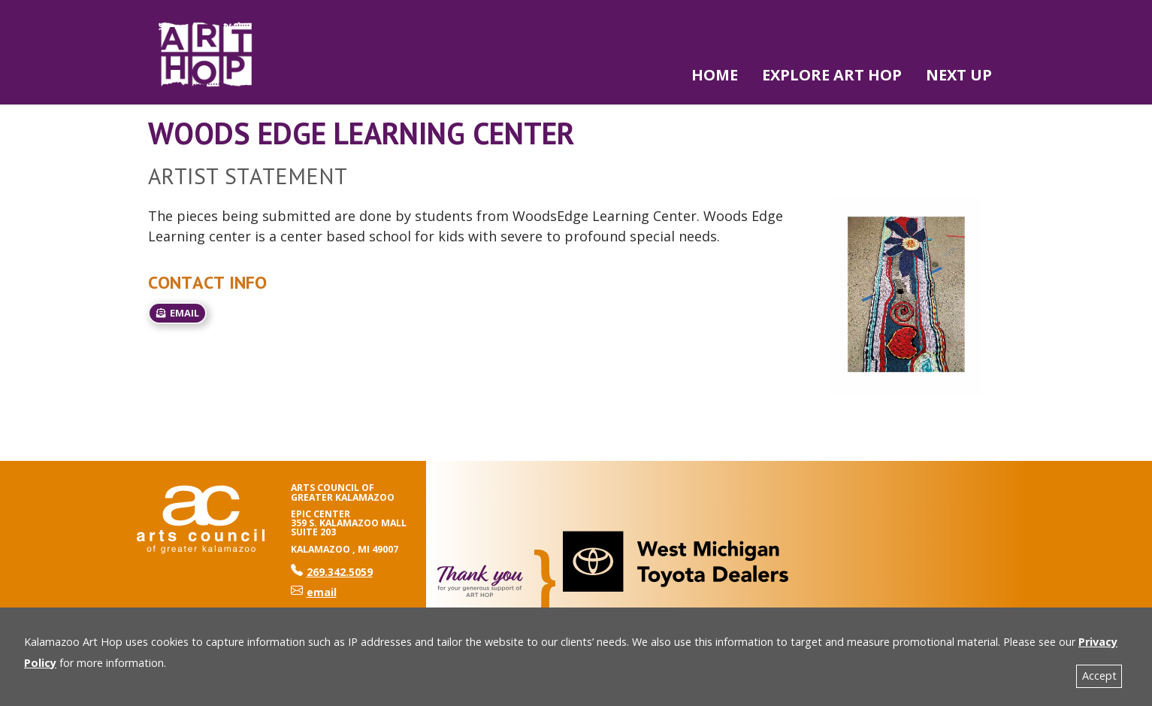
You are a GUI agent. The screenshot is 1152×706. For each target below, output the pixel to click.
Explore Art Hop (832, 75)
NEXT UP (959, 75)
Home (714, 75)
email (177, 313)
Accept (1099, 675)
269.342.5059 (332, 572)
